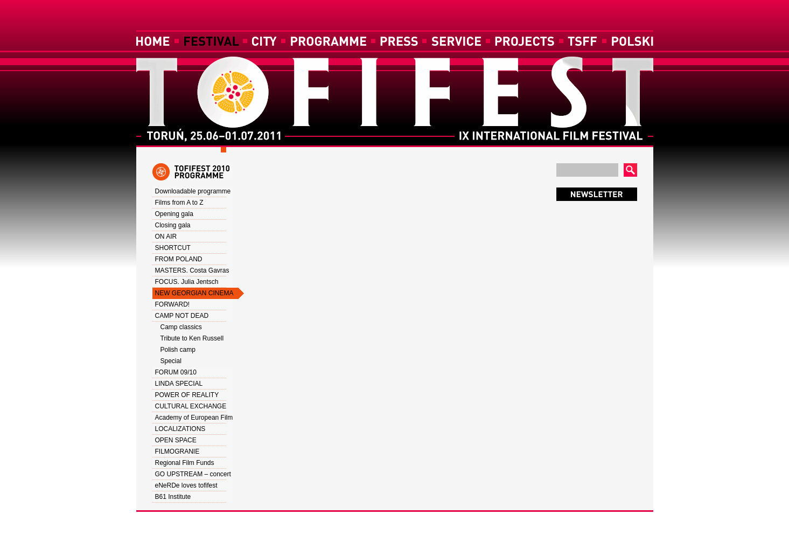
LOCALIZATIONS (180, 429)
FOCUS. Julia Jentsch (187, 282)
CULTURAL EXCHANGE (191, 406)
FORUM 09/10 (176, 372)
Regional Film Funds (184, 463)
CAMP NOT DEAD (182, 315)
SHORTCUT (173, 248)
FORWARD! (172, 304)
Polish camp (177, 349)
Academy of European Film (194, 417)
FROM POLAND (179, 259)
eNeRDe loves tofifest (186, 485)
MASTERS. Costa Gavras (192, 270)
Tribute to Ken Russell (192, 338)
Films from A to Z (179, 202)
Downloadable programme (193, 191)
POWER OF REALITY (187, 395)
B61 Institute (173, 497)
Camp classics (181, 327)
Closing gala (173, 225)
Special (170, 361)
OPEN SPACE (176, 440)
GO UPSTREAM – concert (193, 474)
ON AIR (166, 236)
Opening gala (174, 214)
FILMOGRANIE (177, 451)
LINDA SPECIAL (179, 383)
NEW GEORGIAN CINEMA (194, 293)
